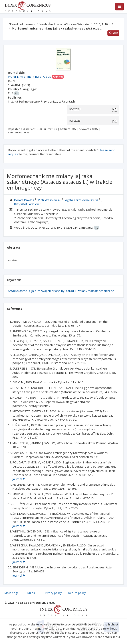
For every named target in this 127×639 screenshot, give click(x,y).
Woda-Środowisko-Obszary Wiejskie (64, 24)
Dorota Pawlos (24, 200)
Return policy (77, 593)
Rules (31, 593)
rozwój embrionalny (51, 291)
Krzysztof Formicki (26, 204)
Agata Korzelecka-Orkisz (81, 200)
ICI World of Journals (21, 24)
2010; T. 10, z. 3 (103, 24)
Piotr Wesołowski (49, 200)
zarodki (71, 291)
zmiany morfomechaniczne (95, 291)
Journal (18, 479)
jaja (33, 291)
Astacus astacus (19, 291)
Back (113, 33)
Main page (11, 593)
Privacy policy (53, 593)
